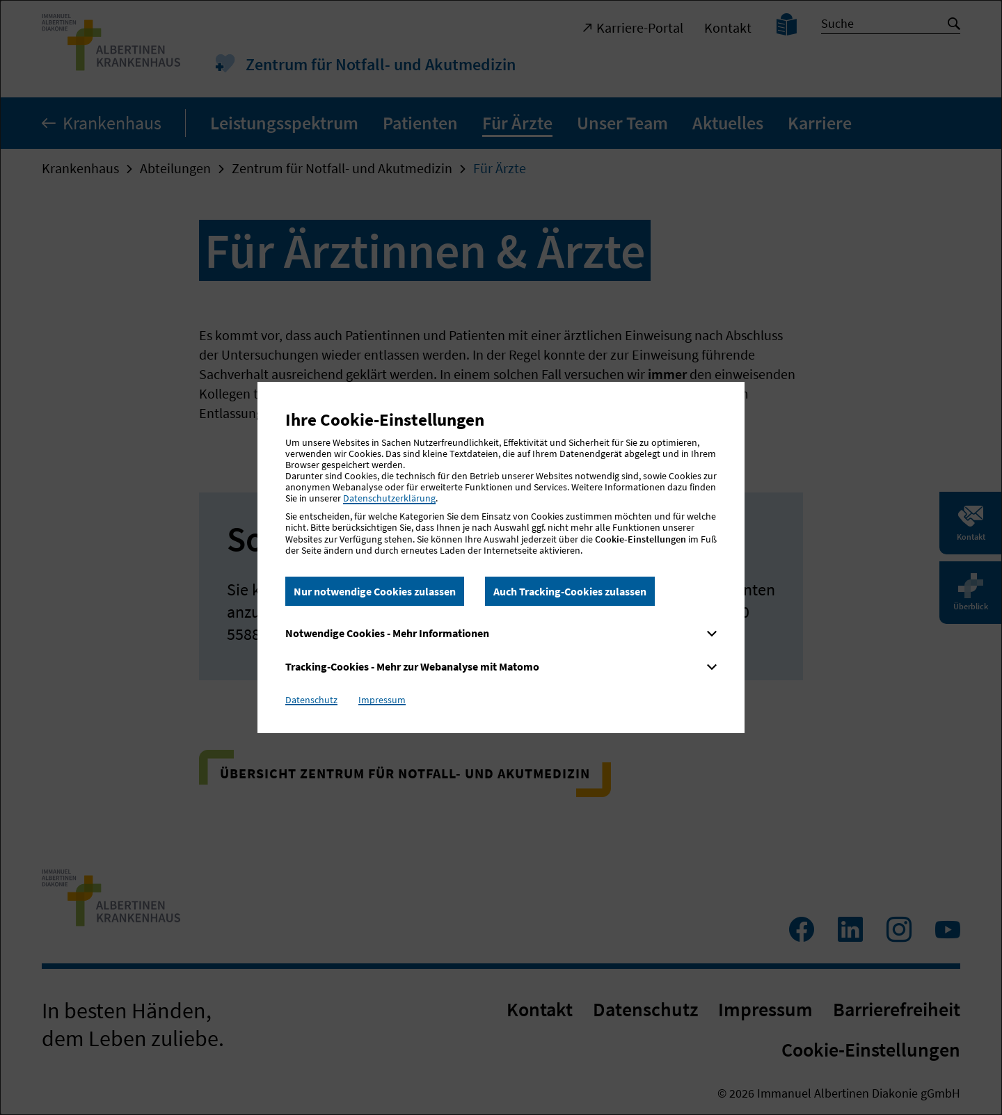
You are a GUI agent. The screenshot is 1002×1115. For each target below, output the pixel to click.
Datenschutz (311, 699)
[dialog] (501, 557)
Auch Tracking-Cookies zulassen (569, 591)
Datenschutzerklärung (389, 498)
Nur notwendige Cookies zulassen (375, 591)
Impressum (382, 699)
